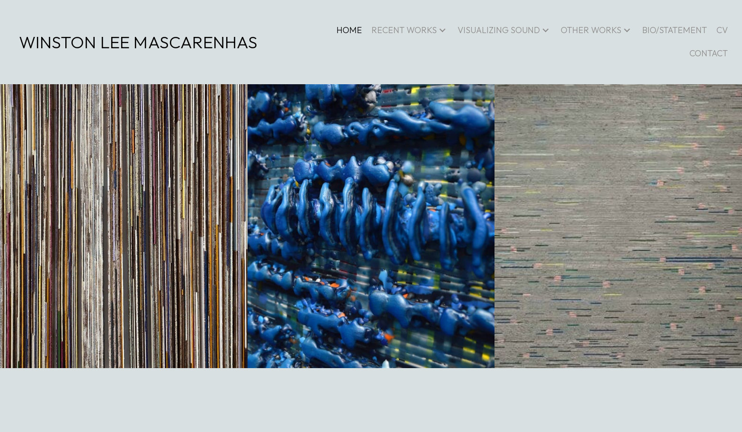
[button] (442, 30)
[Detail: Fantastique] (371, 226)
